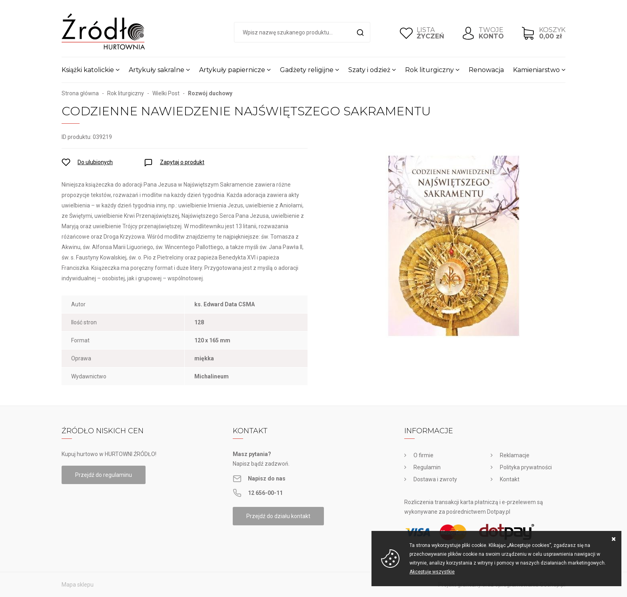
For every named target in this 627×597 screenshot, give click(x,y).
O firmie (423, 455)
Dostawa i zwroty (435, 479)
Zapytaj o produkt (182, 162)
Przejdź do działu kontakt (278, 516)
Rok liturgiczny (429, 70)
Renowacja (486, 70)
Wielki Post (166, 93)
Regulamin (427, 467)
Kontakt (509, 479)
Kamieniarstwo (536, 70)
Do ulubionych (95, 162)
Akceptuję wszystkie (432, 572)
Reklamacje (514, 455)
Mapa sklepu (78, 584)
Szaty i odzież (369, 70)
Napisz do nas (267, 478)
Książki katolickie (88, 70)
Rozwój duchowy (210, 93)
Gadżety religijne (306, 70)
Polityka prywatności (526, 467)
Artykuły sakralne (156, 70)
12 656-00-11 (265, 493)
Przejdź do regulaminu (103, 475)
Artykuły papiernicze (232, 70)
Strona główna (80, 93)
